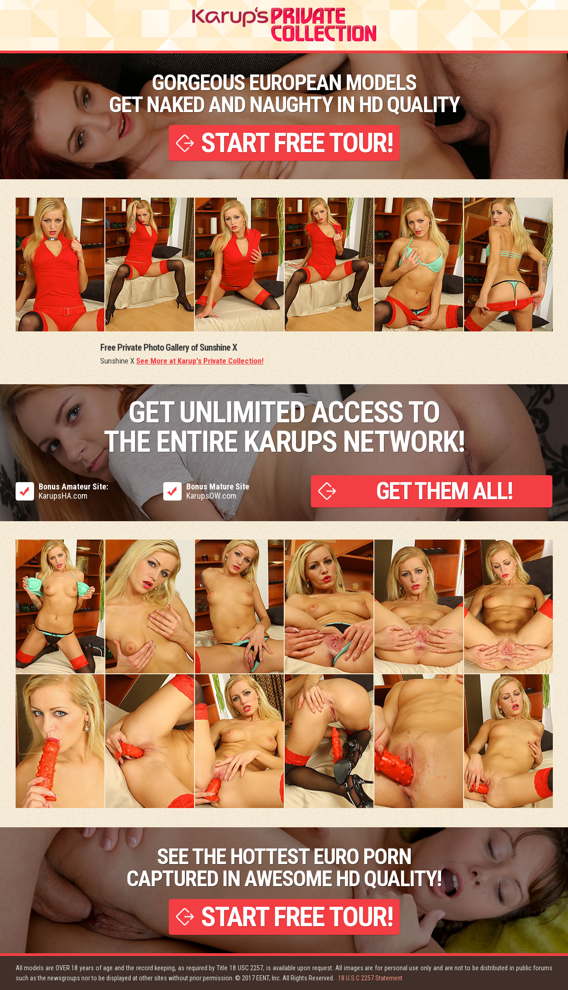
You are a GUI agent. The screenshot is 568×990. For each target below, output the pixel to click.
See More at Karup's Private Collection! (200, 360)
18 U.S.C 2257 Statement (370, 978)
